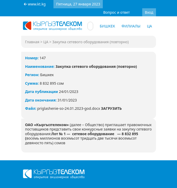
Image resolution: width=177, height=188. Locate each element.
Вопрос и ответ (116, 12)
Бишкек (107, 26)
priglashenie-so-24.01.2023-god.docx (79, 108)
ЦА (149, 26)
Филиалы (130, 26)
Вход (149, 12)
